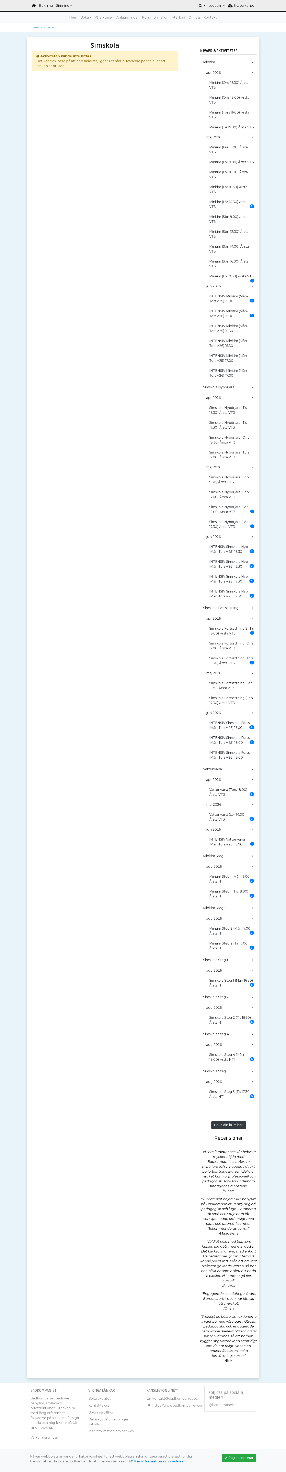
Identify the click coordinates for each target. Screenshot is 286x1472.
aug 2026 (214, 866)
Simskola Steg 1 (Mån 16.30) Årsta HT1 (231, 983)
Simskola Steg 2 (216, 997)
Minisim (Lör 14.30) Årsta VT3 (231, 204)
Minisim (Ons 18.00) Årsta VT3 (229, 100)
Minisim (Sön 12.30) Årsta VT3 (229, 234)
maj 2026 (213, 137)
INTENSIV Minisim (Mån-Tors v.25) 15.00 (231, 298)
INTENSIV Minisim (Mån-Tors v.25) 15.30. (228, 328)
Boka (84, 17)
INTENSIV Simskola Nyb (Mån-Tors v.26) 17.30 (231, 593)
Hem (73, 17)
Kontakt (210, 17)
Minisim (209, 62)
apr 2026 (213, 73)
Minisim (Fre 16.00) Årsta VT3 (228, 149)
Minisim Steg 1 (214, 856)
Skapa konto (241, 6)
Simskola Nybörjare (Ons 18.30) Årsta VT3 (229, 440)
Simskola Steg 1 (215, 960)
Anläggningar (127, 17)
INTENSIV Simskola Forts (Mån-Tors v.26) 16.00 (231, 725)
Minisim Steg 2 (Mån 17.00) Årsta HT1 (231, 931)
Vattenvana (212, 769)
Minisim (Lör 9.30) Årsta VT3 (231, 277)
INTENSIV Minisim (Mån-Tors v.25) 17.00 (228, 358)
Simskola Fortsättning (221, 608)
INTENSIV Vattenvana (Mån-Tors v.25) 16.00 (231, 842)
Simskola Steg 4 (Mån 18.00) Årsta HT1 (231, 1057)
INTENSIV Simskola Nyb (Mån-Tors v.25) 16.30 (231, 549)
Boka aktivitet (99, 1398)
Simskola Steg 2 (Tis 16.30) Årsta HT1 (231, 1020)
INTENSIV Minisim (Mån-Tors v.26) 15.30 (228, 343)
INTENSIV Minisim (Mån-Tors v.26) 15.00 (231, 313)
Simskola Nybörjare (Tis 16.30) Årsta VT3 (228, 410)
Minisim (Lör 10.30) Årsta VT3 (228, 174)
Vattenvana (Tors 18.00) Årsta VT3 (231, 792)
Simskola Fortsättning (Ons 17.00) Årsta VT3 (231, 645)
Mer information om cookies (111, 1431)
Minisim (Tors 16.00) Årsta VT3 (229, 114)
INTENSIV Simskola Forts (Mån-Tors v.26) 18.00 (229, 755)
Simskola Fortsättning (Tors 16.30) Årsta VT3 (231, 660)
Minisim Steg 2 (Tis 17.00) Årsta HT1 (231, 945)
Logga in (215, 6)
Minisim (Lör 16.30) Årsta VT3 (228, 189)
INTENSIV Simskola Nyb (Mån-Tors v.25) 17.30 (231, 579)
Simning (62, 6)
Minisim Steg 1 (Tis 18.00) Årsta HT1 (231, 893)
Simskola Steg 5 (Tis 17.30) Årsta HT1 (231, 1094)
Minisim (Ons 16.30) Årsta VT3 (229, 85)
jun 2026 (213, 286)
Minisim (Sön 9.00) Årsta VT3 (228, 219)
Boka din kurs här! (228, 1125)
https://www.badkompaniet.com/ (178, 1405)
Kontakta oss (98, 1405)
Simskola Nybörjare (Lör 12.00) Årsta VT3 (231, 509)
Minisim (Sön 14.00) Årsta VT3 (229, 249)
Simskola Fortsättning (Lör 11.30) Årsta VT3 (230, 685)
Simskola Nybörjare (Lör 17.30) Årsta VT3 (231, 524)
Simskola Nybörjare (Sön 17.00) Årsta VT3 (229, 494)
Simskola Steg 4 (216, 1034)
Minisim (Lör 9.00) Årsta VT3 (231, 162)
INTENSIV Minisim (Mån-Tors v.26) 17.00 (228, 373)
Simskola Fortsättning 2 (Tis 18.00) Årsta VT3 (231, 631)
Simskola (49, 27)
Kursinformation (155, 17)
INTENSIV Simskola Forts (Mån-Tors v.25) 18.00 (231, 740)
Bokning (46, 6)
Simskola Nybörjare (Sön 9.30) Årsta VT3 (229, 479)
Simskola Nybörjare (218, 387)
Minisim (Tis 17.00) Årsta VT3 (231, 127)
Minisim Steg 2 (214, 908)
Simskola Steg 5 (216, 1071)
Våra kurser (104, 17)
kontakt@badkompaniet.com (176, 1398)
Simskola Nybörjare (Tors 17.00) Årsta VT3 (229, 454)
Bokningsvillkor (101, 1412)
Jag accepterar (238, 1458)
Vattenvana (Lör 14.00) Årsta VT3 (231, 817)
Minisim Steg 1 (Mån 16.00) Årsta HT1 (231, 879)
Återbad (178, 17)
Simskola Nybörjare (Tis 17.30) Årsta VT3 (228, 425)
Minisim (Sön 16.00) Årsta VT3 (229, 263)
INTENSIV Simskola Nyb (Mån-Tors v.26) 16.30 (231, 564)
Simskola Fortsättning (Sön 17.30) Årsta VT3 (231, 700)
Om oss (194, 17)
